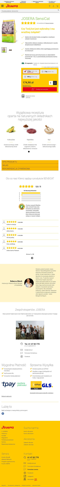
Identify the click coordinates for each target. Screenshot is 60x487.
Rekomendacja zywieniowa (16, 169)
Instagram (30, 476)
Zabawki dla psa (28, 442)
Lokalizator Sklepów (49, 6)
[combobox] (30, 11)
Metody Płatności (7, 459)
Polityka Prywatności (26, 485)
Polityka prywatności (7, 440)
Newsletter (32, 479)
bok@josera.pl (28, 350)
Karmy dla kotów (28, 433)
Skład (5, 165)
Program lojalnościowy (8, 461)
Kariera (4, 442)
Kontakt (4, 435)
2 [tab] (31, 151)
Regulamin (5, 438)
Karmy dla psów (28, 431)
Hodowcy (4, 433)
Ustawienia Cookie (36, 485)
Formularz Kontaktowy (31, 353)
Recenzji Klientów (50, 23)
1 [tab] (29, 151)
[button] (16, 31)
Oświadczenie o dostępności (14, 485)
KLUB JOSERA (6, 463)
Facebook (27, 356)
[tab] (30, 162)
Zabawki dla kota (28, 444)
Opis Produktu (9, 162)
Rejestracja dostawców (8, 444)
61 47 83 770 (34, 344)
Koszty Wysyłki (6, 457)
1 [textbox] (50, 83)
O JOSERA (5, 431)
